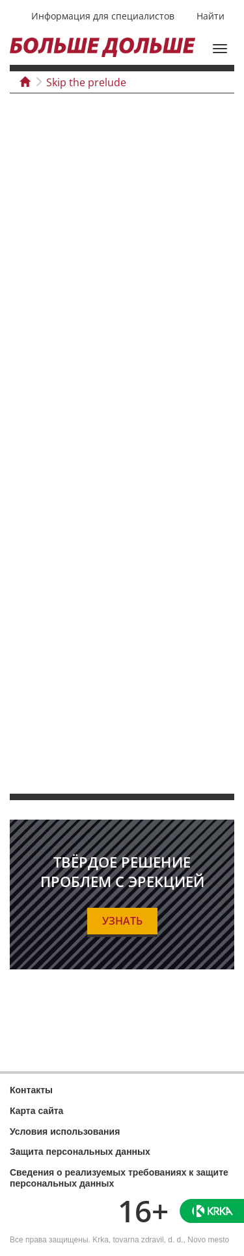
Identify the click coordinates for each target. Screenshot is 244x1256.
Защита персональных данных (80, 1151)
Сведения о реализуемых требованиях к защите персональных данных (119, 1178)
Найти (210, 16)
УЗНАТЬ (122, 921)
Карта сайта (36, 1111)
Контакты (31, 1090)
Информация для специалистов (102, 16)
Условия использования (65, 1131)
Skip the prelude (86, 82)
